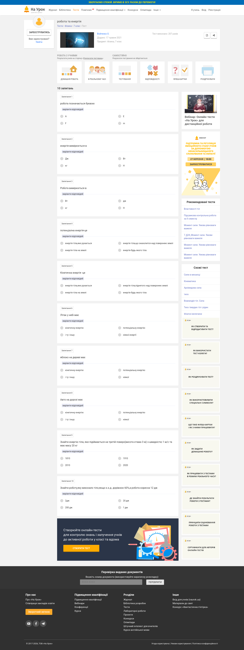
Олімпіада (145, 10)
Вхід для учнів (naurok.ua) (186, 599)
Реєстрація (214, 10)
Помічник (87, 9)
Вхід (204, 10)
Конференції (81, 607)
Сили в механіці (192, 274)
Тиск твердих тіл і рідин (196, 307)
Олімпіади (129, 622)
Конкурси (133, 10)
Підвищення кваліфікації (110, 10)
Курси (78, 611)
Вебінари (79, 603)
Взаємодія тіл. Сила (194, 301)
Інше (157, 10)
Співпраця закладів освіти (40, 603)
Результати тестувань (93, 58)
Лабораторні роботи (135, 611)
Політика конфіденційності (205, 643)
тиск (186, 294)
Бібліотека (65, 10)
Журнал (53, 10)
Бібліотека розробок (135, 603)
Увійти (39, 42)
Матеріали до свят (183, 603)
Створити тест (81, 548)
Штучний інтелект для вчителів (141, 626)
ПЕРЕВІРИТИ (155, 582)
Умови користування (181, 643)
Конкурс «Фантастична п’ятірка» (190, 607)
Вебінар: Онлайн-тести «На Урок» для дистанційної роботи (200, 120)
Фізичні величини (193, 314)
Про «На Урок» (33, 599)
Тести (76, 10)
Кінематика (190, 281)
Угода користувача (160, 643)
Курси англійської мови (136, 630)
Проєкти (128, 614)
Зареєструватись (39, 32)
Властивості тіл (192, 209)
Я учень (195, 10)
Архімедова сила (192, 288)
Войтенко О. (103, 34)
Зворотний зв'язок (39, 611)
